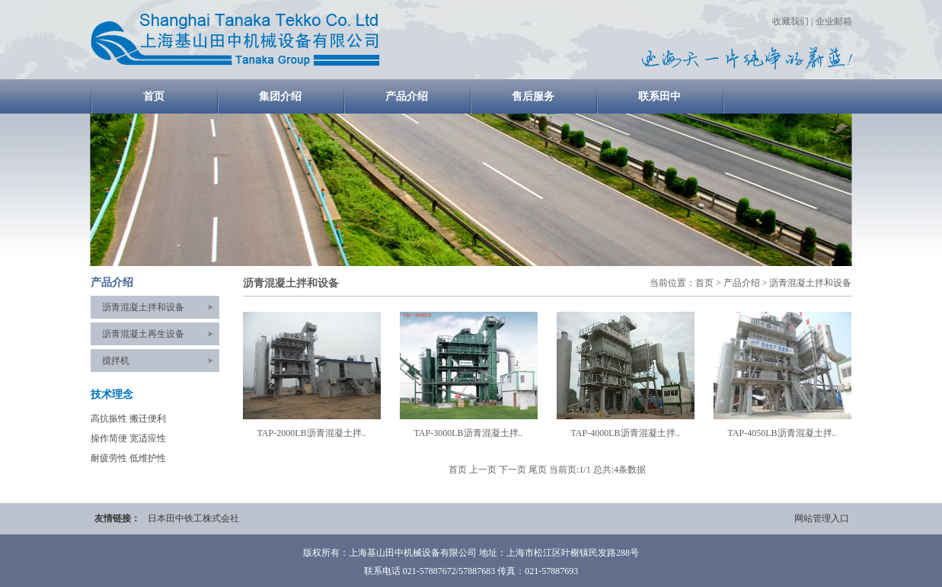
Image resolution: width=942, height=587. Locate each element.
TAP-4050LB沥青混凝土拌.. (781, 433)
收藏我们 (790, 21)
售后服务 (533, 96)
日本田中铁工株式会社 (193, 518)
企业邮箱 (834, 21)
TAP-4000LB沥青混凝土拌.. (624, 433)
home (235, 40)
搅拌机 (115, 360)
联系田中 (659, 96)
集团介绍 (280, 96)
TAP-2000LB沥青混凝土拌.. (311, 433)
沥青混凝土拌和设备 (143, 307)
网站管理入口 (821, 518)
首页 (153, 96)
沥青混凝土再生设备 (143, 334)
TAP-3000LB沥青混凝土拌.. (468, 433)
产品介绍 (406, 96)
